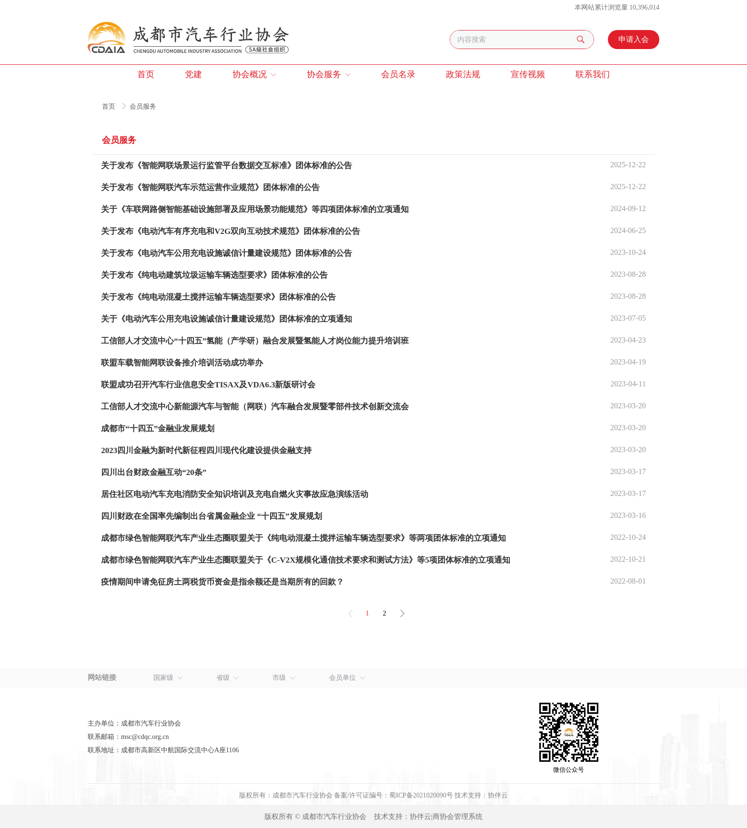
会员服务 (143, 106)
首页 (109, 106)
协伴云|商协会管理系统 (446, 816)
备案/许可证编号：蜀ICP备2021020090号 (393, 795)
